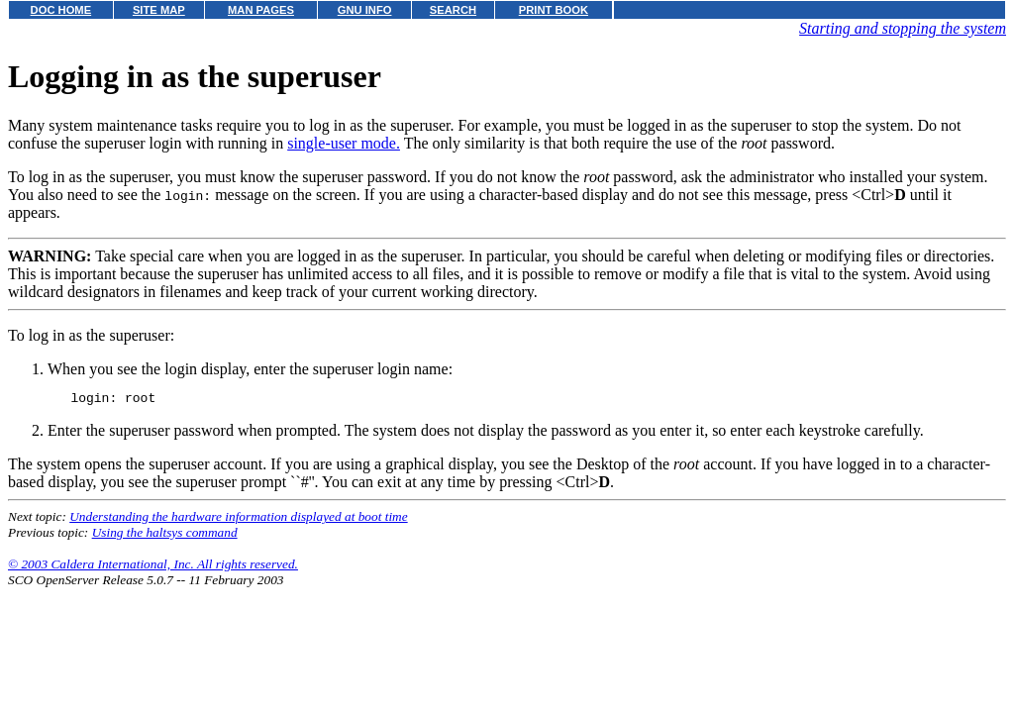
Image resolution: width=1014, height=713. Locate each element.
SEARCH (453, 10)
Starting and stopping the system (902, 28)
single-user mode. (343, 143)
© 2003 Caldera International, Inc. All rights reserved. (153, 567)
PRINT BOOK (553, 10)
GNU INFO (365, 10)
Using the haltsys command (165, 535)
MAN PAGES (261, 10)
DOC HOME (61, 10)
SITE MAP (159, 10)
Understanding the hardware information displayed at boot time (238, 519)
